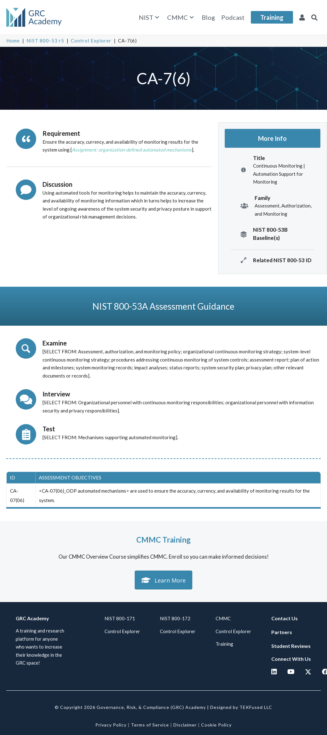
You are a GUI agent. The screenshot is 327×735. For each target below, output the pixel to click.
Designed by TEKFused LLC (241, 707)
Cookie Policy (216, 724)
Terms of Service (150, 724)
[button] (157, 17)
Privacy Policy (111, 724)
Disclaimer (185, 724)
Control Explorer (91, 40)
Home (13, 40)
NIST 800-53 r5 (45, 40)
